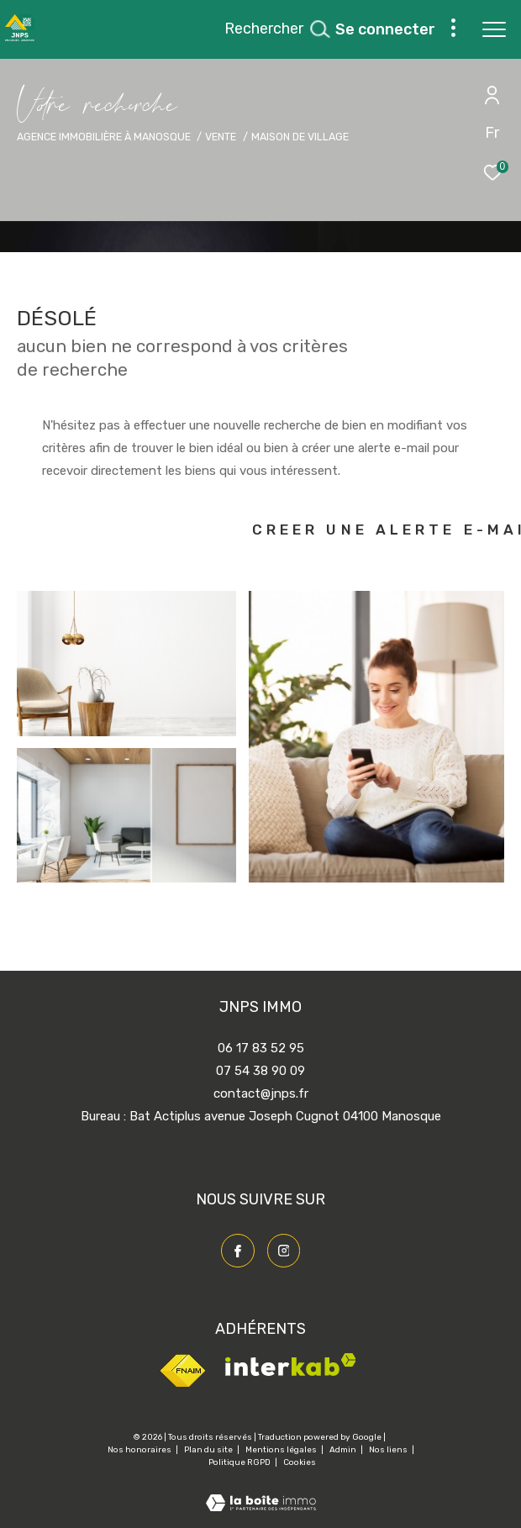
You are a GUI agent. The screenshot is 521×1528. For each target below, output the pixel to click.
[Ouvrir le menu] (494, 29)
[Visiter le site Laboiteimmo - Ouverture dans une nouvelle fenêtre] (261, 1492)
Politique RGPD (239, 1462)
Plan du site (209, 1450)
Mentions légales (281, 1450)
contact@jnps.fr (260, 1093)
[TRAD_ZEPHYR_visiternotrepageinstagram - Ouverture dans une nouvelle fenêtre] (284, 1250)
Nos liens (389, 1450)
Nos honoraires (140, 1450)
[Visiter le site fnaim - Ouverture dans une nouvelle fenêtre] (182, 1385)
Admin (343, 1450)
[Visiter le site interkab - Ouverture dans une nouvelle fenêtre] (290, 1371)
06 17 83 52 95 (261, 1048)
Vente (220, 136)
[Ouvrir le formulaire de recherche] (276, 29)
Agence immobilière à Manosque (104, 136)
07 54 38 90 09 (260, 1070)
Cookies (299, 1462)
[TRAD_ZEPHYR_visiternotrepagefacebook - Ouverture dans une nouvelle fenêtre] (238, 1250)
